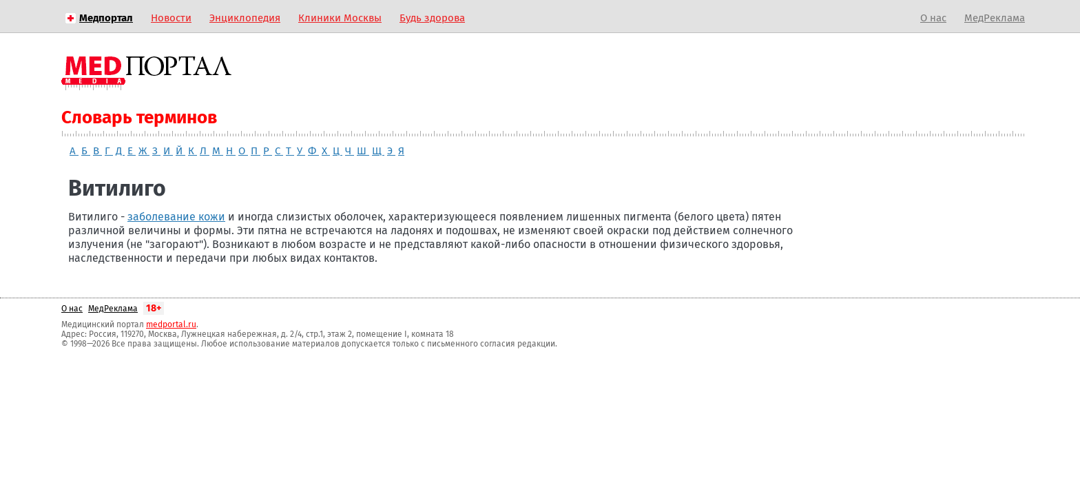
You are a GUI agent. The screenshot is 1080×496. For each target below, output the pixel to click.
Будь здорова (432, 18)
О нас (933, 18)
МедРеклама (994, 18)
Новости (171, 18)
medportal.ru (171, 324)
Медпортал (106, 18)
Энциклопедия (244, 18)
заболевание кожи (176, 216)
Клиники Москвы (340, 18)
